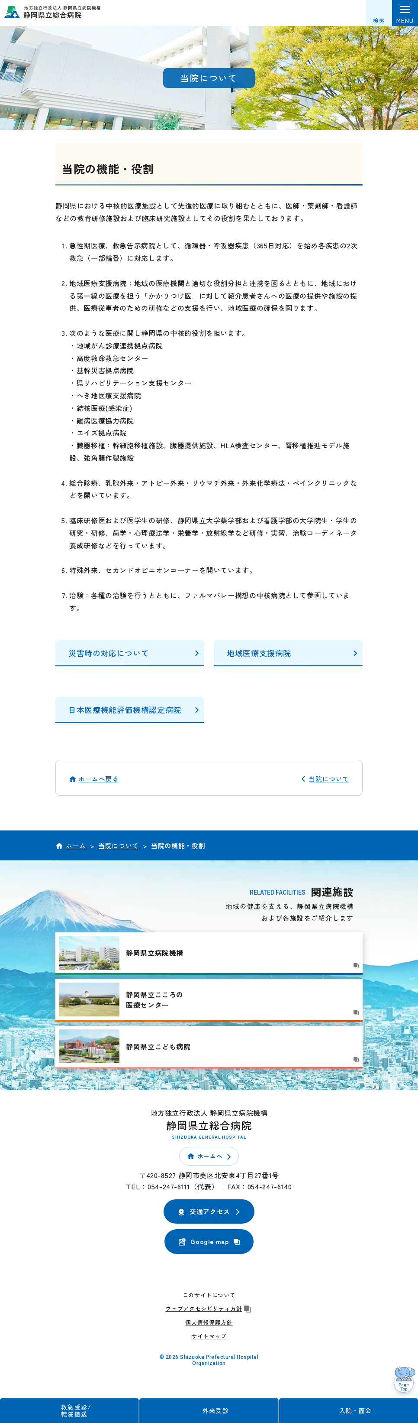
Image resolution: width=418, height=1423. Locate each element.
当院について (329, 778)
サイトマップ (209, 1336)
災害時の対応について (108, 652)
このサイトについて (209, 1295)
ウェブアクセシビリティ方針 (208, 1308)
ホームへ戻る (98, 778)
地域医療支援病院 (259, 652)
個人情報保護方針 (208, 1322)
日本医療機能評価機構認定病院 (124, 709)
